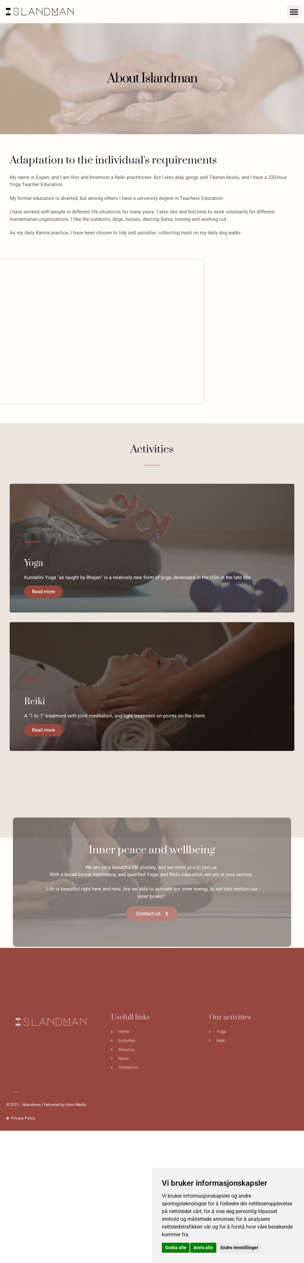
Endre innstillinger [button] (239, 1247)
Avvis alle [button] (203, 1247)
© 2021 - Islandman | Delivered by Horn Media (46, 1105)
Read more (39, 595)
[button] (294, 11)
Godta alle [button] (175, 1247)
